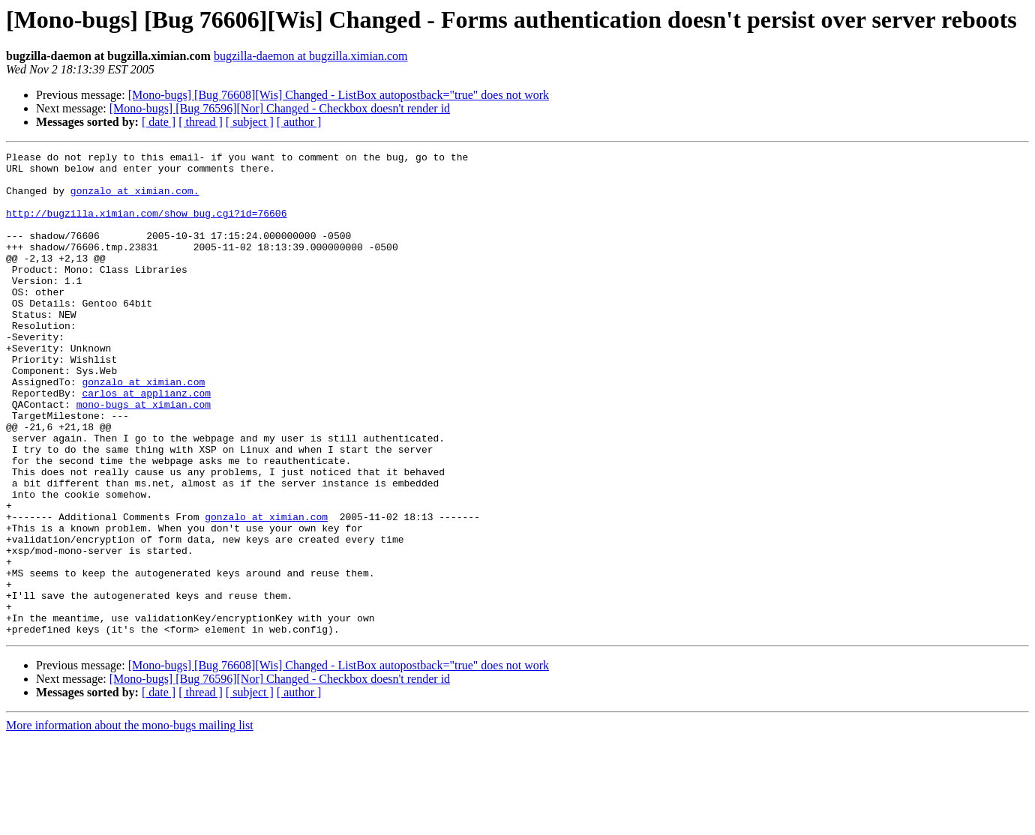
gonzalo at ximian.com (143, 428)
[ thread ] (200, 121)
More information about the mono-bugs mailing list (130, 822)
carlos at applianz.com (146, 442)
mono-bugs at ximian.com (143, 455)
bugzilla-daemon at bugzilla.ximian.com (311, 55)
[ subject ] (250, 121)
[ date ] (159, 121)
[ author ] (299, 121)
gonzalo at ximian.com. (135, 199)
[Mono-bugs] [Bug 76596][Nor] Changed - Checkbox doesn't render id (280, 108)
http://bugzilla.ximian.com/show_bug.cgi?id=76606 (146, 226)
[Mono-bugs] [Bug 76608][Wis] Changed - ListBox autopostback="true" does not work (338, 94)
